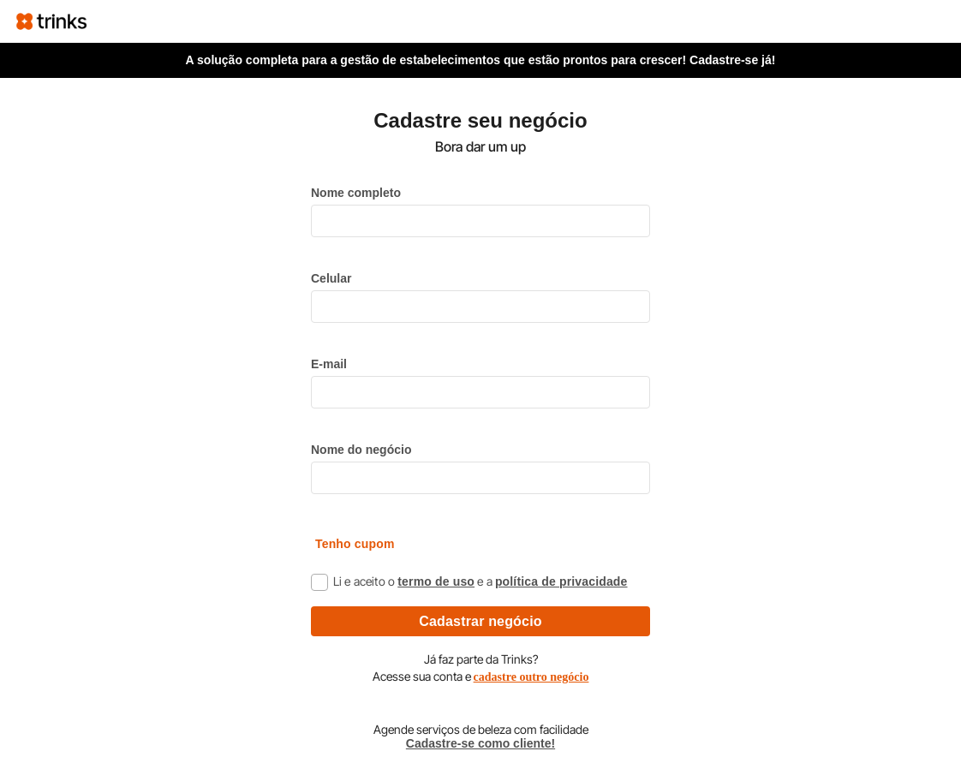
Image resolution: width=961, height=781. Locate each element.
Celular (331, 278)
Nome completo (356, 193)
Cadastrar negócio (480, 621)
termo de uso (436, 581)
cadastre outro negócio (531, 677)
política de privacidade (561, 581)
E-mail (329, 364)
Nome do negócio (361, 449)
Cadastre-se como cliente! (480, 743)
